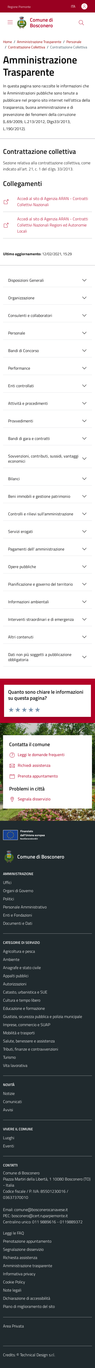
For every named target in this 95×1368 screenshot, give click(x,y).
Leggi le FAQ (13, 1233)
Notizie (9, 1093)
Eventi (8, 1146)
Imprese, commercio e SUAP (26, 1025)
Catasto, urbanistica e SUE (25, 992)
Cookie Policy (14, 1282)
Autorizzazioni (14, 984)
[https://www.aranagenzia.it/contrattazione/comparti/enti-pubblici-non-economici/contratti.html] (47, 201)
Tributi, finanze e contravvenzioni (30, 1049)
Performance (19, 368)
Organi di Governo (18, 891)
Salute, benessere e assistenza (29, 1041)
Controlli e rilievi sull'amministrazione (40, 514)
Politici (8, 899)
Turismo (9, 1057)
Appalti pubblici (15, 976)
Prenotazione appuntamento (27, 1241)
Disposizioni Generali (26, 280)
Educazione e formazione (24, 1008)
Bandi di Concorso (23, 350)
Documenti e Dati (17, 923)
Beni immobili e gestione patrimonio (39, 496)
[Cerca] (81, 23)
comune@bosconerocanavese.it (41, 1209)
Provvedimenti (20, 421)
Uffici (7, 882)
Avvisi (8, 1110)
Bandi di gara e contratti (29, 438)
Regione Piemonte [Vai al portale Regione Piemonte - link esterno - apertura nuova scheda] (19, 6)
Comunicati (12, 1101)
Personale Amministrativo (25, 907)
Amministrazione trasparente (27, 1266)
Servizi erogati (20, 531)
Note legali (12, 1290)
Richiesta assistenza (20, 1257)
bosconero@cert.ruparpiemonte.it (40, 1216)
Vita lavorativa (15, 1065)
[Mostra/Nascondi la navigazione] (10, 22)
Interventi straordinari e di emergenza (41, 619)
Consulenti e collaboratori (30, 315)
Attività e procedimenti (28, 403)
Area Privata (13, 1326)
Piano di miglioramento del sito (29, 1306)
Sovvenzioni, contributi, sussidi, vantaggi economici (43, 458)
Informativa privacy (19, 1274)
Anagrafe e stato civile (22, 967)
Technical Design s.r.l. (37, 1355)
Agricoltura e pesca (19, 951)
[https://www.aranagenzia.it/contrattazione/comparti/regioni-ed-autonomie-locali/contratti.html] (47, 225)
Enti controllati (21, 386)
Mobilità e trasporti (19, 1033)
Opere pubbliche (22, 567)
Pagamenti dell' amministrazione (36, 549)
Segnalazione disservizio (23, 1249)
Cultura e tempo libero (21, 1000)
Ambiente (11, 959)
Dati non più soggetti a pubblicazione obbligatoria (39, 657)
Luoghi (8, 1138)
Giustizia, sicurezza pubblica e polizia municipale (42, 1016)
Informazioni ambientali (28, 602)
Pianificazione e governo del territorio (40, 584)
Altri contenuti (20, 637)
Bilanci (14, 479)
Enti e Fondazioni (17, 915)
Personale (16, 333)
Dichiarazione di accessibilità (26, 1298)
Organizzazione (21, 298)
